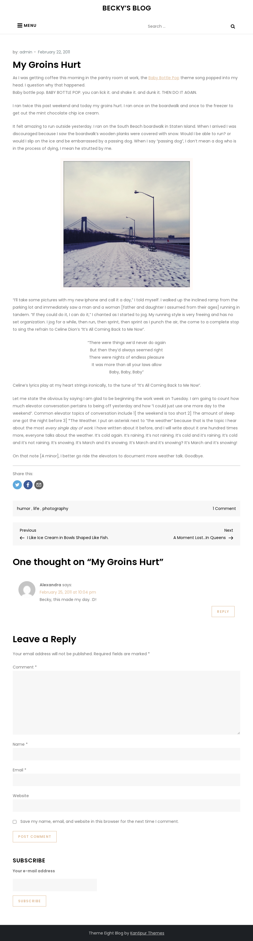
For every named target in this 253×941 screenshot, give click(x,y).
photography (55, 508)
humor (23, 508)
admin (26, 52)
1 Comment (224, 508)
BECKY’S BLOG (126, 8)
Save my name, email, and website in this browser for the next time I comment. (99, 821)
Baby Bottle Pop (163, 78)
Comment (25, 667)
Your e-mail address (34, 871)
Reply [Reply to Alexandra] (223, 611)
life (36, 508)
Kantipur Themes (147, 933)
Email (19, 770)
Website (21, 796)
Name (20, 744)
